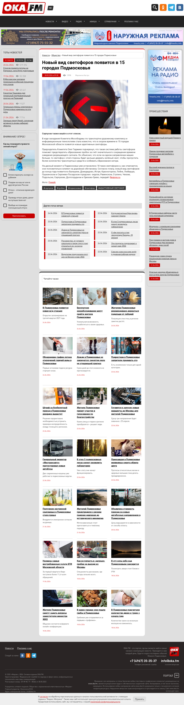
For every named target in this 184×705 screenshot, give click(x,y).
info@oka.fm (170, 661)
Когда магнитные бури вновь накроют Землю (124, 214)
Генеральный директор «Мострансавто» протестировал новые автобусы (54, 464)
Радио (79, 21)
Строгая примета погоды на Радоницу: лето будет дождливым (18, 69)
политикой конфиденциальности (105, 701)
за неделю (9, 60)
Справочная (110, 21)
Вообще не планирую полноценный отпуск (17, 206)
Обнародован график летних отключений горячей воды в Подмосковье (57, 360)
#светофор (90, 188)
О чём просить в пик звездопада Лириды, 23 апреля (122, 235)
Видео (65, 21)
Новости (50, 21)
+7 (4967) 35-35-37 (143, 661)
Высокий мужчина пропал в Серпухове (161, 168)
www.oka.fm (93, 683)
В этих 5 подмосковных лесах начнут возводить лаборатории (124, 224)
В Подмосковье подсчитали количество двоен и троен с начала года (125, 613)
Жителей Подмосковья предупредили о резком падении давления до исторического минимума (90, 514)
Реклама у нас (131, 21)
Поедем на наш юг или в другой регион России (19, 183)
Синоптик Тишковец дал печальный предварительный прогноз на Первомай (16, 95)
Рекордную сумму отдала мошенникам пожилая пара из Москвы (163, 258)
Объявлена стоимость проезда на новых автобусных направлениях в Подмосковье (125, 514)
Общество (55, 55)
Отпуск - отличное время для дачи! (21, 191)
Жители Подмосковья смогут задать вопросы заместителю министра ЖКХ (55, 615)
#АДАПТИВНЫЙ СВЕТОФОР (111, 188)
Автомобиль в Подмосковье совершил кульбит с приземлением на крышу (161, 183)
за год (29, 60)
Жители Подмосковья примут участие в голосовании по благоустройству (88, 412)
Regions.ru (115, 177)
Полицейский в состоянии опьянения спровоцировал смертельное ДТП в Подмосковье (164, 199)
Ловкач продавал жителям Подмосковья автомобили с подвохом (161, 154)
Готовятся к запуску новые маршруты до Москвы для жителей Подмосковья (125, 410)
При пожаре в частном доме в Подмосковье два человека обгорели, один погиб (162, 242)
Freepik (52, 182)
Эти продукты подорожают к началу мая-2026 (124, 244)
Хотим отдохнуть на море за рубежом (20, 176)
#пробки (61, 188)
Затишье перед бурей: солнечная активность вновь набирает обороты (18, 123)
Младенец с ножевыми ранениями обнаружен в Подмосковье (164, 227)
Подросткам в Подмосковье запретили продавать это (73, 222)
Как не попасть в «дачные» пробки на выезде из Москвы (91, 564)
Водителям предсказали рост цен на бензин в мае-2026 (74, 255)
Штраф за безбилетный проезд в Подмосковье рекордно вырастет (55, 410)
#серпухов (48, 188)
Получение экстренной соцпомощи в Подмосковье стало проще (57, 512)
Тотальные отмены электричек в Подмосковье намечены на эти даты (17, 109)
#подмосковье (74, 188)
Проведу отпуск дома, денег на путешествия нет (20, 198)
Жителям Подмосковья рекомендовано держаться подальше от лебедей (125, 311)
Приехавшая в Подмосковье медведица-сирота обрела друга (125, 462)
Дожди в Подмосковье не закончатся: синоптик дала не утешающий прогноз (74, 232)
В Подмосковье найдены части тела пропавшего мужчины (163, 214)
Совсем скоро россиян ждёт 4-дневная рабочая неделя (123, 252)
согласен (44, 696)
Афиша (93, 21)
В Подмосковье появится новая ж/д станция (72, 214)
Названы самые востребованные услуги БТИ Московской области (57, 564)
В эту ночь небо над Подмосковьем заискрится (125, 562)
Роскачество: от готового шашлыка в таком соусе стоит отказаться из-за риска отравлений (74, 244)
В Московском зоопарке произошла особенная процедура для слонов (18, 82)
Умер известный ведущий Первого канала (165, 138)
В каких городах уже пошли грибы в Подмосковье (91, 611)
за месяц (19, 60)
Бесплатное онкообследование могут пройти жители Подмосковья (90, 313)
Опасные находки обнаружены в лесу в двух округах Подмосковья (164, 273)
